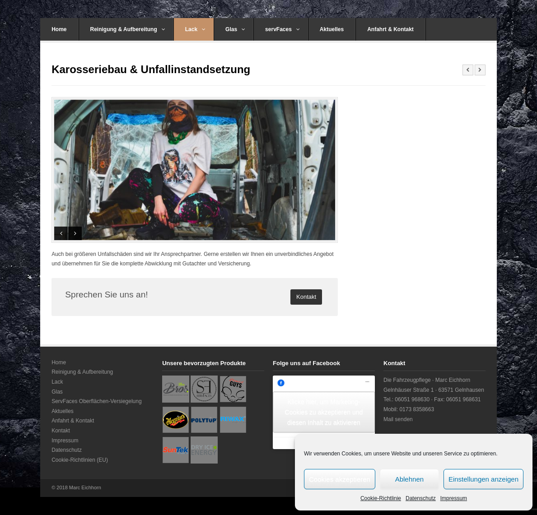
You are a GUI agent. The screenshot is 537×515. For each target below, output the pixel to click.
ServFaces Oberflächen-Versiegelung (96, 401)
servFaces (282, 29)
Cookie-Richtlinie (380, 498)
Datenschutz (421, 498)
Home (58, 29)
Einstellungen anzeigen (483, 479)
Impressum (453, 498)
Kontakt (60, 430)
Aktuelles (332, 29)
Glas (235, 29)
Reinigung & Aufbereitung (127, 29)
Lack (195, 29)
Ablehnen (409, 479)
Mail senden (398, 419)
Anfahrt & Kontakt (390, 29)
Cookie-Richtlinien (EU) (79, 460)
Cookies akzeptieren (339, 479)
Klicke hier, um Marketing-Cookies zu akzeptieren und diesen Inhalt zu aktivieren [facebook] (324, 412)
